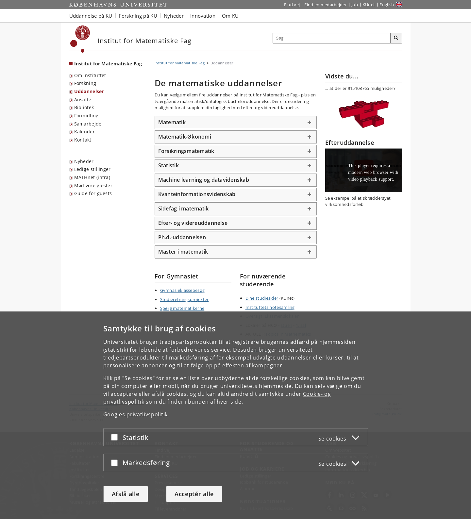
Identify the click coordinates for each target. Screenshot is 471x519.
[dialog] (235, 415)
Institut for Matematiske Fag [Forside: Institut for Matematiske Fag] (108, 63)
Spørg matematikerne (182, 308)
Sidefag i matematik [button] (183, 208)
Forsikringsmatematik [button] (186, 151)
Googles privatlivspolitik (135, 414)
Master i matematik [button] (183, 251)
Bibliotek (84, 107)
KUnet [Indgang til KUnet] (368, 5)
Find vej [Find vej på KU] (292, 5)
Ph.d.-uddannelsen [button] (182, 237)
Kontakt (83, 140)
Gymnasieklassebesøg (182, 290)
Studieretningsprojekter (184, 299)
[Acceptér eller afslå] (116, 437)
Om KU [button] (230, 15)
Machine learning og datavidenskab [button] (203, 179)
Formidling (86, 115)
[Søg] (396, 38)
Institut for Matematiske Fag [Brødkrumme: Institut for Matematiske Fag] (180, 62)
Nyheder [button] (174, 15)
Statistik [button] (168, 165)
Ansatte (83, 99)
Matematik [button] (172, 122)
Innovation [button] (202, 15)
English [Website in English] (386, 5)
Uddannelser (89, 91)
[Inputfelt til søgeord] (332, 38)
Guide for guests (93, 193)
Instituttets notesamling (270, 307)
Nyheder (84, 161)
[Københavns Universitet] (80, 39)
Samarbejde (88, 124)
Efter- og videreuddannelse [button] (193, 222)
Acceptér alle (194, 494)
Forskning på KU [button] (138, 15)
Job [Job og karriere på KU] (354, 5)
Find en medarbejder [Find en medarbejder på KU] (325, 5)
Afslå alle (126, 494)
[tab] (235, 122)
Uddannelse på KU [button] (90, 15)
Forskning (85, 83)
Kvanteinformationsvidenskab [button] (197, 194)
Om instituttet (90, 75)
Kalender (84, 131)
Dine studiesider (261, 298)
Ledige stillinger (92, 169)
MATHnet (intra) (92, 177)
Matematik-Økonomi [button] (184, 136)
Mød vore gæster (93, 185)
